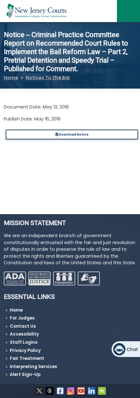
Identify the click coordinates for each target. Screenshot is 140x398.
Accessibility (24, 334)
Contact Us (23, 326)
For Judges (22, 318)
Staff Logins (24, 342)
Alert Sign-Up (25, 375)
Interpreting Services (33, 367)
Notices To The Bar (48, 77)
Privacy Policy (25, 351)
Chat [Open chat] (132, 349)
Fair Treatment (27, 358)
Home (11, 77)
